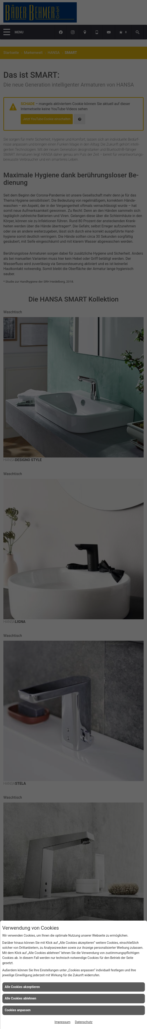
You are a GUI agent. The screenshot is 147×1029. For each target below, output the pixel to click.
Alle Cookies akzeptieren (22, 987)
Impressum (62, 1022)
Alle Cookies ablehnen (20, 998)
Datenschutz (84, 1022)
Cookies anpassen (18, 1010)
